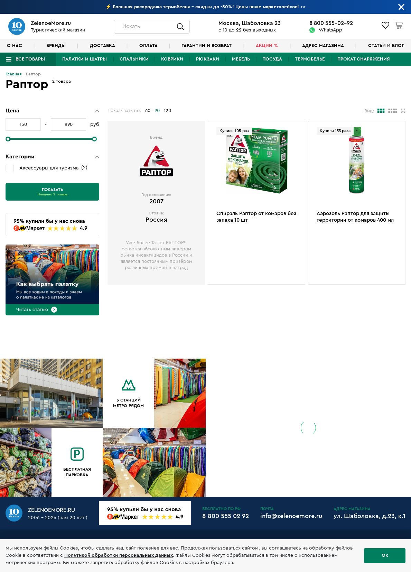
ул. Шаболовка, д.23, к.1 (369, 516)
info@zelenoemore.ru (291, 516)
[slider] (8, 139)
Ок (385, 555)
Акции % (267, 45)
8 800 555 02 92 (225, 516)
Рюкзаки (207, 59)
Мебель (241, 59)
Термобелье (310, 59)
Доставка (102, 45)
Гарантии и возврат (206, 45)
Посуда (272, 59)
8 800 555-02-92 (331, 23)
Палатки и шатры (84, 59)
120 (167, 110)
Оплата (148, 45)
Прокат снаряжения (363, 59)
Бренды (56, 45)
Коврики (172, 59)
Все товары (30, 59)
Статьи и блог (386, 45)
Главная (14, 74)
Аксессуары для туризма (53, 167)
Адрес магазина (323, 45)
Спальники (134, 59)
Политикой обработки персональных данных (118, 555)
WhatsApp (330, 30)
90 (157, 110)
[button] (52, 111)
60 (147, 110)
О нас (14, 45)
